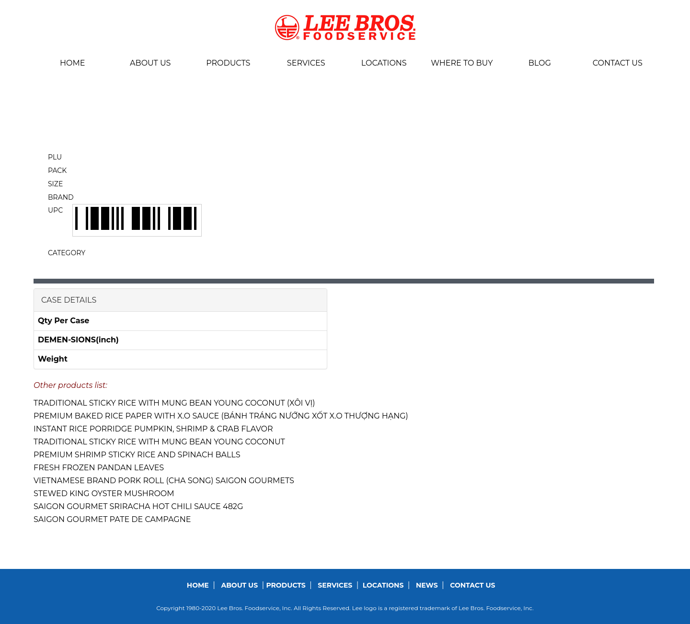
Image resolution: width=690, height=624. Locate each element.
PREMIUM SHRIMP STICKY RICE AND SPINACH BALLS (137, 454)
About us (150, 63)
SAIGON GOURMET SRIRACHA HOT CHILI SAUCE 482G (138, 506)
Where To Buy (462, 63)
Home (72, 63)
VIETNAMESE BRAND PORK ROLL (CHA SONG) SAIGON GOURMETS (164, 480)
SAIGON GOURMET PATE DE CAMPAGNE (112, 519)
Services (306, 63)
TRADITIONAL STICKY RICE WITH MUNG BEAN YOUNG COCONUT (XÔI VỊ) (174, 403)
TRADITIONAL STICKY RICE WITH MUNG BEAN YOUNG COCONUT (159, 441)
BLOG (540, 63)
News (427, 585)
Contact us (618, 63)
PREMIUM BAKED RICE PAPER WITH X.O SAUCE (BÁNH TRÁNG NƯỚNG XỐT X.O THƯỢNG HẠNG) (221, 415)
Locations (384, 63)
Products (228, 63)
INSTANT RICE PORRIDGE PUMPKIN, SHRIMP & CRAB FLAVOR (153, 428)
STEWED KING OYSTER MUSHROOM (104, 493)
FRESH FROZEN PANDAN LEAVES (99, 467)
